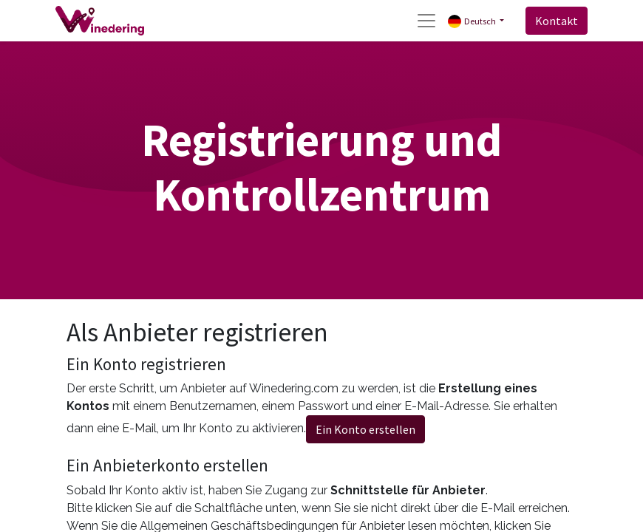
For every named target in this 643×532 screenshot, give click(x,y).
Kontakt (556, 20)
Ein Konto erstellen (365, 429)
